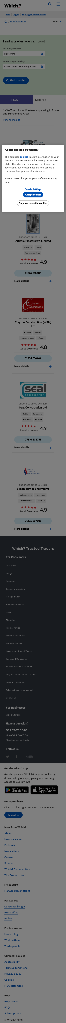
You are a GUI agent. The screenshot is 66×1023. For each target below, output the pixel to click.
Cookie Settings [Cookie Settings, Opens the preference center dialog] (33, 189)
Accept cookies (33, 194)
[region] (33, 178)
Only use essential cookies (33, 203)
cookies (24, 156)
